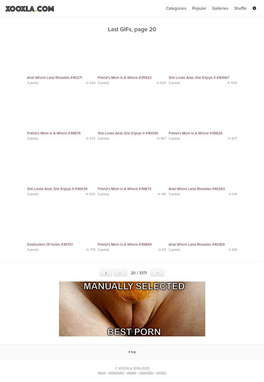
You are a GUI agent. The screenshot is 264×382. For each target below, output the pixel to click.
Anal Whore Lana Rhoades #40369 (197, 244)
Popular (199, 8)
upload (131, 373)
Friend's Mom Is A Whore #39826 (196, 133)
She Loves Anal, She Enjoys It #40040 (128, 133)
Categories (176, 8)
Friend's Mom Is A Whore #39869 (125, 244)
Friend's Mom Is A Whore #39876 (54, 133)
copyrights (146, 373)
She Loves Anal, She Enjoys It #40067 (199, 77)
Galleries (220, 8)
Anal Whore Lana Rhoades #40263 (197, 189)
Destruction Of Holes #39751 (50, 244)
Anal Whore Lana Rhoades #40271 (54, 77)
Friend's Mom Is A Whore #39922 (125, 77)
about (102, 373)
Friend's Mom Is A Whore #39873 (124, 189)
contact (161, 373)
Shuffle (240, 8)
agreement (116, 373)
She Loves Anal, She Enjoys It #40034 (57, 189)
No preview (61, 56)
